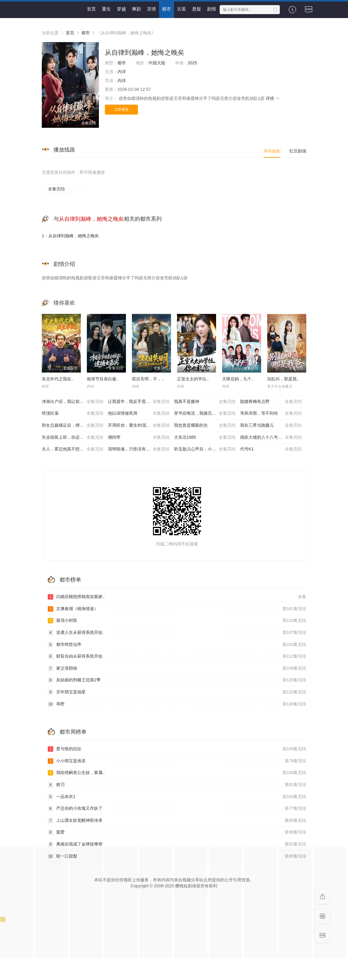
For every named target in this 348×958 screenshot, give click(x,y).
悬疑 (196, 8)
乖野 (177, 704)
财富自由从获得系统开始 (177, 656)
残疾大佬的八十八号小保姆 (271, 437)
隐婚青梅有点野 (271, 402)
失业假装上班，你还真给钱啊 (72, 437)
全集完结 (56, 188)
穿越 (121, 8)
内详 (122, 71)
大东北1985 (205, 437)
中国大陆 (156, 62)
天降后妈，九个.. (238, 378)
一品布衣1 (177, 797)
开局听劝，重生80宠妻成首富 (138, 425)
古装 (181, 8)
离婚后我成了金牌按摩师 (177, 844)
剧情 (211, 8)
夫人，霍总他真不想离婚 (72, 449)
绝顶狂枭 (72, 413)
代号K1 (271, 449)
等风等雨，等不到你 (271, 413)
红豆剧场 (297, 151)
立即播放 (121, 109)
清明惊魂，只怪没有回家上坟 (138, 449)
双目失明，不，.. (148, 378)
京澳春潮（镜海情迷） (177, 609)
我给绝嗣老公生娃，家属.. (177, 773)
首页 (91, 8)
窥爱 (177, 832)
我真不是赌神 (205, 402)
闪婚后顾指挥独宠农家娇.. (177, 597)
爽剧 (136, 8)
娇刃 (177, 785)
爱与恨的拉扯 (177, 749)
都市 (166, 8)
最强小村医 (177, 621)
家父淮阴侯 (177, 668)
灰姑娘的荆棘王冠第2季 (177, 680)
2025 (192, 62)
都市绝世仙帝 (177, 645)
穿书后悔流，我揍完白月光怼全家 (205, 413)
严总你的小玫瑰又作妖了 (177, 809)
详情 (273, 98)
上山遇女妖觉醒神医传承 (177, 821)
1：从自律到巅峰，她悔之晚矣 (70, 235)
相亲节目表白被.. (103, 378)
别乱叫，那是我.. (283, 378)
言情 (151, 8)
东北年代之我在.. (58, 378)
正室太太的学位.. (193, 378)
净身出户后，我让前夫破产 (72, 402)
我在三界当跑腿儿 (271, 425)
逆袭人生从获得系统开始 (177, 633)
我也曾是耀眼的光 (205, 425)
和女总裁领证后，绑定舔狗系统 (72, 425)
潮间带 (138, 437)
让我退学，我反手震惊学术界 (138, 402)
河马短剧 (272, 151)
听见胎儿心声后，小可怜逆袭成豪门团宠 (207, 449)
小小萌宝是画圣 (177, 761)
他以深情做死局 (138, 413)
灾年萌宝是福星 (177, 692)
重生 (106, 8)
